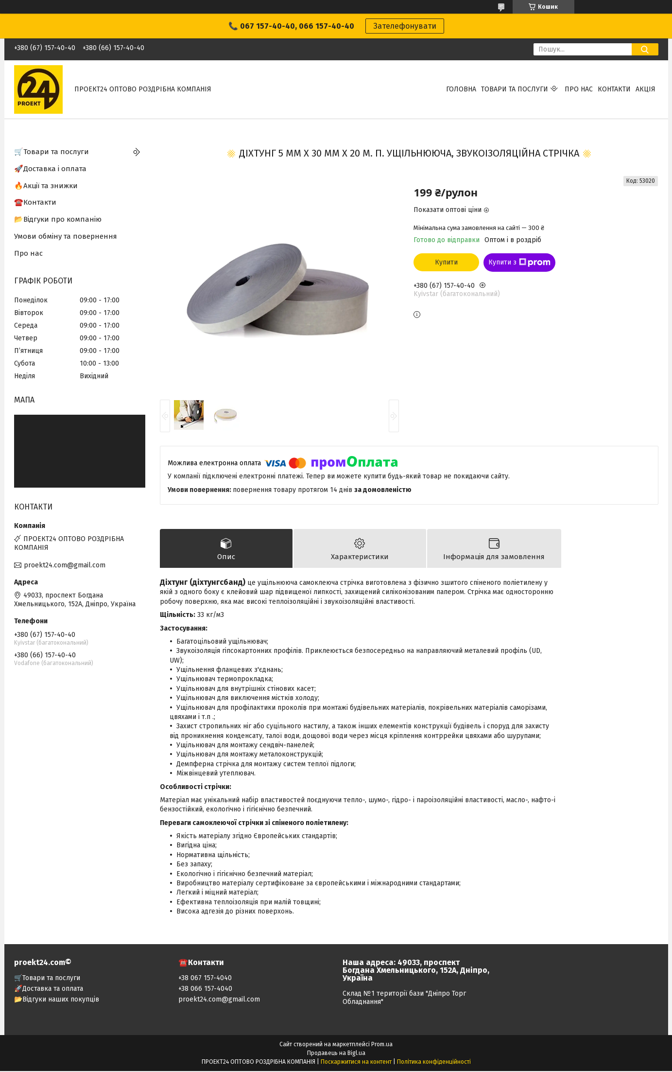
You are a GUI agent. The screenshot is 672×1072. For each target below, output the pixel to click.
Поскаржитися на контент (356, 1062)
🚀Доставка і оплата (50, 168)
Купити (446, 262)
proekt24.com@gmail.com (64, 565)
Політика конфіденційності (434, 1062)
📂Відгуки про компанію (58, 219)
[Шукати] (645, 49)
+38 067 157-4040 (205, 979)
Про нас (579, 89)
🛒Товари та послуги (51, 151)
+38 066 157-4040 (205, 989)
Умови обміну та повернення (65, 236)
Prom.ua (382, 1045)
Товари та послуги (514, 89)
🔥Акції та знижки (46, 185)
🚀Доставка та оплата (48, 989)
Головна (461, 89)
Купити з (519, 262)
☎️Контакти (35, 202)
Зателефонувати (404, 26)
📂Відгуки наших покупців (56, 1000)
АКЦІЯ (645, 89)
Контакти (614, 89)
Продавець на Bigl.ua (336, 1054)
